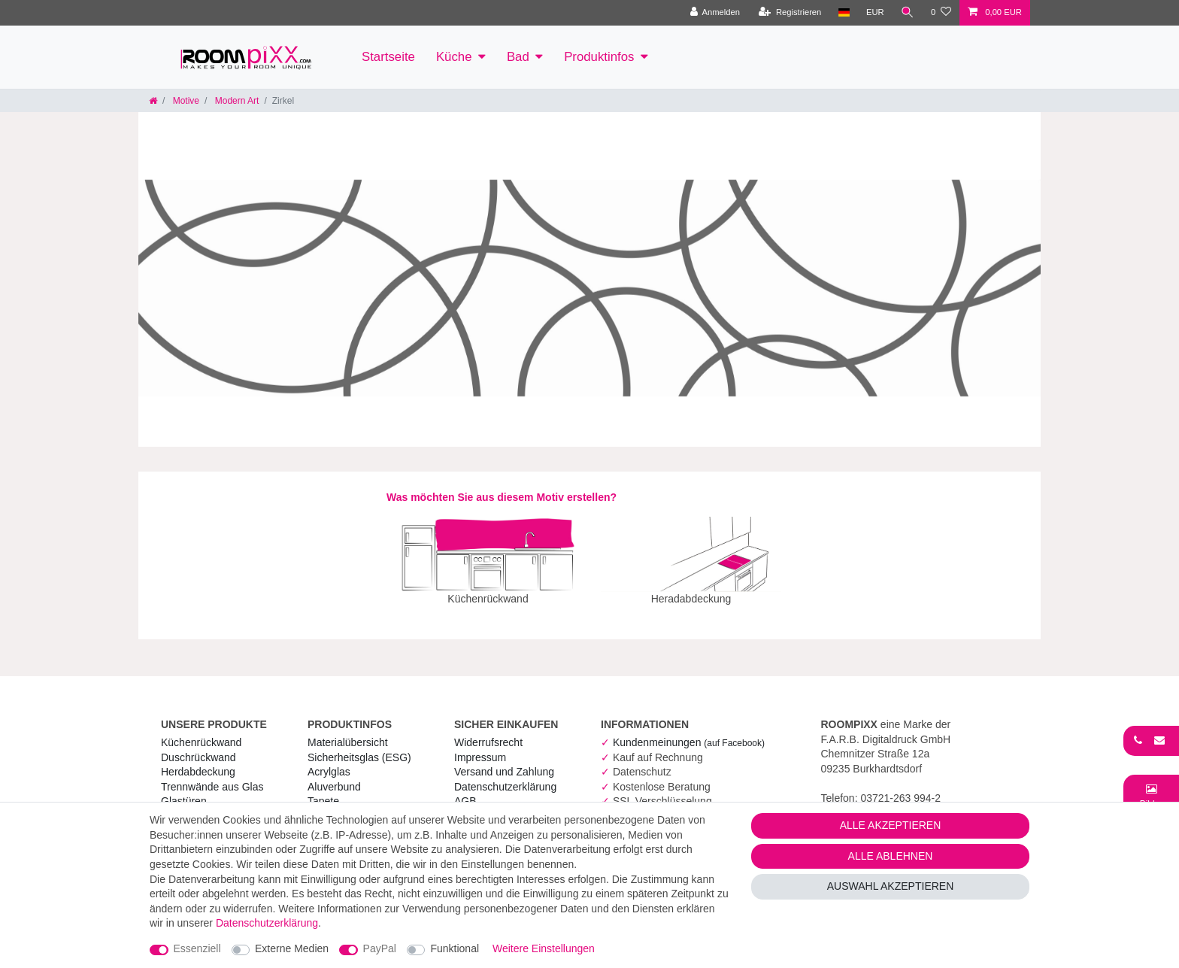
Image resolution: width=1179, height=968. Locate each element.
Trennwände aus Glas (212, 776)
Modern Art (235, 101)
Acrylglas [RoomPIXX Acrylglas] (329, 761)
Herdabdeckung (198, 761)
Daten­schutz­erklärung (505, 776)
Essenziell (197, 948)
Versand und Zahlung (504, 761)
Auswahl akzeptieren (890, 886)
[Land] (843, 13)
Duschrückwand (198, 747)
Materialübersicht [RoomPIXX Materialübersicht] (348, 732)
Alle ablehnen (890, 856)
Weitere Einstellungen (544, 948)
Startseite (388, 57)
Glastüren (184, 790)
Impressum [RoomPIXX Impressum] (480, 747)
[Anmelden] (714, 13)
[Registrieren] (789, 13)
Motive (184, 101)
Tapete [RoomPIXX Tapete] (323, 790)
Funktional (454, 948)
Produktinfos (599, 57)
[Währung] (875, 13)
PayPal (379, 948)
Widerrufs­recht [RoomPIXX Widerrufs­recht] (488, 732)
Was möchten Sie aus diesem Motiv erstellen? (501, 497)
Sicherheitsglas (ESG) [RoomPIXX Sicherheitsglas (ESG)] (359, 747)
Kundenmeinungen (689, 732)
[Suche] (908, 13)
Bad (518, 57)
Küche (454, 57)
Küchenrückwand (201, 732)
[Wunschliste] (941, 13)
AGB (465, 790)
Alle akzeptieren (890, 825)
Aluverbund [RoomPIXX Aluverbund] (334, 776)
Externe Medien (292, 948)
